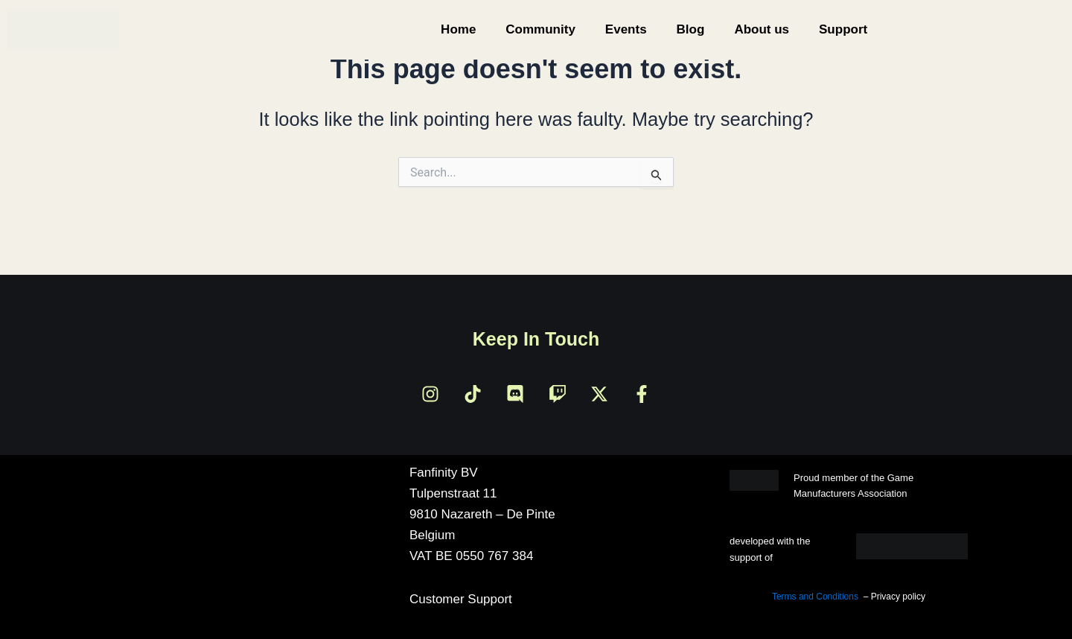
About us (761, 29)
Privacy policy (898, 596)
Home (458, 29)
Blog (691, 29)
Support (843, 29)
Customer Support (460, 599)
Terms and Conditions (815, 596)
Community (540, 29)
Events (626, 29)
